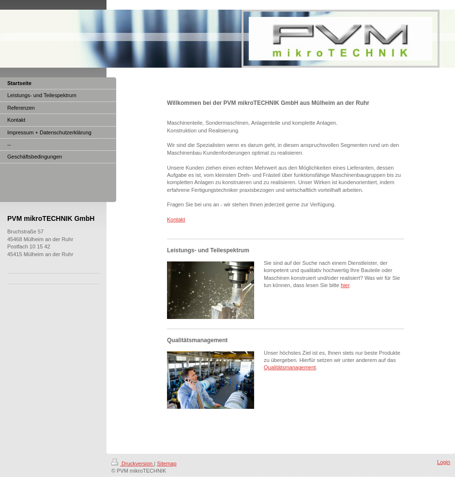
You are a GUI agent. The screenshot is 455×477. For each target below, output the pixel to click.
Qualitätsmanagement (290, 367)
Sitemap (166, 463)
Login (443, 462)
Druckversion (132, 463)
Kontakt (176, 219)
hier (345, 285)
